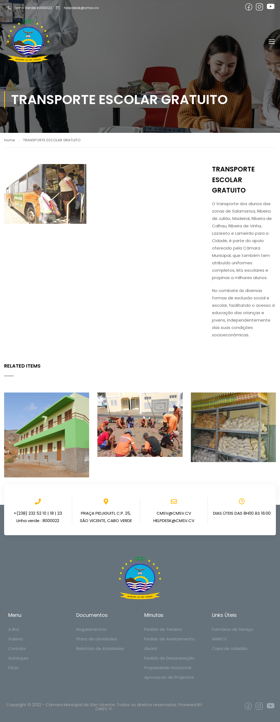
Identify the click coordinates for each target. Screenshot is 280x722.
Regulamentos (91, 629)
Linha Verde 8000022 (29, 7)
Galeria (15, 639)
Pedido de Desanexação (169, 658)
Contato (17, 648)
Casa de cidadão (230, 648)
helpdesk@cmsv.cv (77, 7)
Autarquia (18, 658)
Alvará (150, 648)
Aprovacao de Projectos (169, 677)
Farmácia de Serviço (232, 629)
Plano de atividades (96, 639)
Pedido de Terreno (163, 629)
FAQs (13, 668)
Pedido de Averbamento (169, 639)
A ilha (13, 629)
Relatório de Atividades (100, 648)
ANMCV (219, 639)
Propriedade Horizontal (167, 668)
